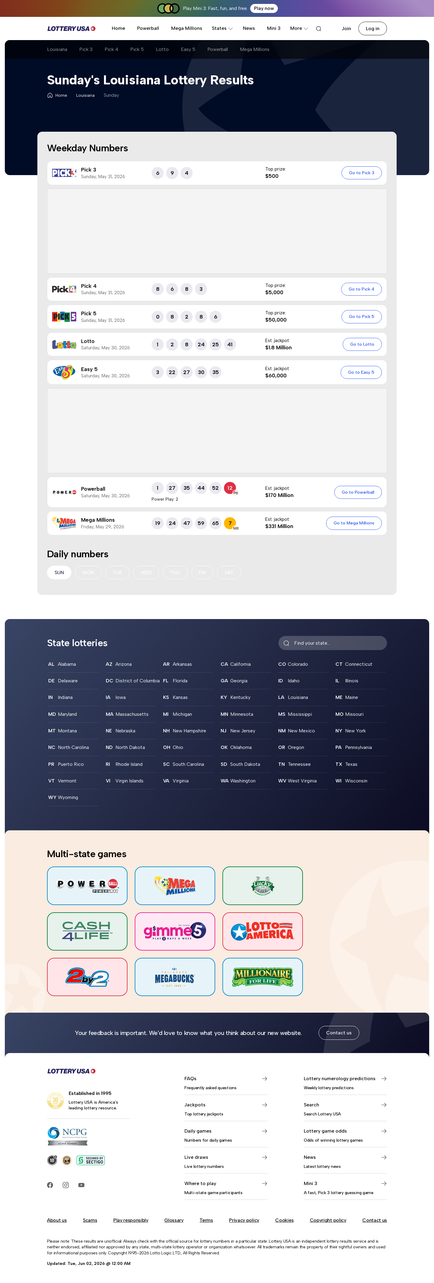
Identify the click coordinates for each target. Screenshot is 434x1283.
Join (346, 28)
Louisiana (57, 49)
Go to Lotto (362, 344)
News (249, 28)
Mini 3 (274, 28)
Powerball (148, 28)
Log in (372, 28)
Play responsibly (130, 1221)
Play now (264, 8)
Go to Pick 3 (361, 172)
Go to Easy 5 (361, 372)
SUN (59, 572)
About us (57, 1221)
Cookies (284, 1221)
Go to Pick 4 (361, 289)
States (222, 28)
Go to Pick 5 (361, 316)
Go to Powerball (358, 492)
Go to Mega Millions (354, 523)
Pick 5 (137, 49)
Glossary (173, 1221)
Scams (90, 1221)
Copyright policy (328, 1221)
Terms (206, 1221)
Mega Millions (186, 28)
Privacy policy (244, 1221)
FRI (202, 572)
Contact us (339, 1033)
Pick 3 (86, 49)
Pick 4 (111, 49)
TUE (117, 572)
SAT (229, 572)
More (299, 28)
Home (118, 28)
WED (146, 572)
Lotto (162, 49)
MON (88, 572)
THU (175, 572)
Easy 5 (188, 49)
